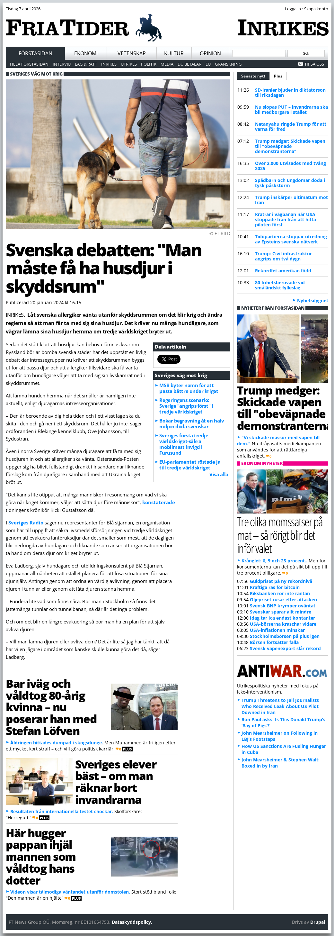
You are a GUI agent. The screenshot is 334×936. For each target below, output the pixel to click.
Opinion (210, 53)
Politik (148, 64)
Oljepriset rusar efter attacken (283, 599)
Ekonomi (86, 53)
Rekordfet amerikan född (283, 271)
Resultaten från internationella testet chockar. (61, 811)
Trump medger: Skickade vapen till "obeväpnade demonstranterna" (290, 146)
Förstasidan (35, 53)
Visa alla (218, 474)
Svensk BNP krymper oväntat (282, 606)
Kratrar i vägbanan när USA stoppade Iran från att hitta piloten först (285, 219)
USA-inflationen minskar (277, 630)
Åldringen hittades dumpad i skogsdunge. (56, 743)
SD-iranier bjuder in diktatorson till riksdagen (290, 92)
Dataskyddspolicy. (132, 922)
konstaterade (158, 502)
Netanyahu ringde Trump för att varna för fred (290, 126)
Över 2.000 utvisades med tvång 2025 (290, 165)
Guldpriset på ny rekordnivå (281, 581)
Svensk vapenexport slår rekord (285, 648)
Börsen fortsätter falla (274, 642)
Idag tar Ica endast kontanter (282, 618)
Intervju (62, 64)
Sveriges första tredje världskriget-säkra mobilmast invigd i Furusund (183, 444)
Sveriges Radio (25, 522)
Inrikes (109, 64)
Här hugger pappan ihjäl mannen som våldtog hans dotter (41, 856)
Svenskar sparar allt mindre (280, 612)
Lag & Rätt (86, 64)
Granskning (228, 64)
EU (208, 64)
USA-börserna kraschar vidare (283, 624)
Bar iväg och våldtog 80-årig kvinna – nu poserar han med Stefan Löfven (51, 707)
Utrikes (129, 64)
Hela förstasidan (29, 64)
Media (167, 64)
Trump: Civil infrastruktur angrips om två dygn (283, 256)
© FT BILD (219, 233)
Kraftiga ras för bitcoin (275, 587)
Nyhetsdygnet (312, 300)
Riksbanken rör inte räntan (280, 593)
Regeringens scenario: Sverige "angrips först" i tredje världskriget (186, 406)
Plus (278, 76)
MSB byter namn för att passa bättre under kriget (188, 388)
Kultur (174, 53)
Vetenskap (132, 53)
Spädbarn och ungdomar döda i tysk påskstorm (290, 182)
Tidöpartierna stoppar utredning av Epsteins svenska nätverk (291, 239)
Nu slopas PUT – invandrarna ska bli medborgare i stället (291, 109)
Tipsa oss (314, 64)
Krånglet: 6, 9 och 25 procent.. (274, 561)
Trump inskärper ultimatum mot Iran (291, 199)
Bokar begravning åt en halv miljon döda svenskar (191, 423)
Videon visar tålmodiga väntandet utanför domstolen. (70, 892)
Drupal (317, 922)
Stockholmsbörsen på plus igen (285, 636)
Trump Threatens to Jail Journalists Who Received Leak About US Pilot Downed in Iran (280, 706)
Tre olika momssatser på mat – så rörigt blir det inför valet (280, 534)
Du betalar (189, 64)
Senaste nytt (255, 75)
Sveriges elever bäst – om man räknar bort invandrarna (115, 781)
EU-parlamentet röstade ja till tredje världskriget (189, 465)
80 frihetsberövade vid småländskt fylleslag (280, 285)
